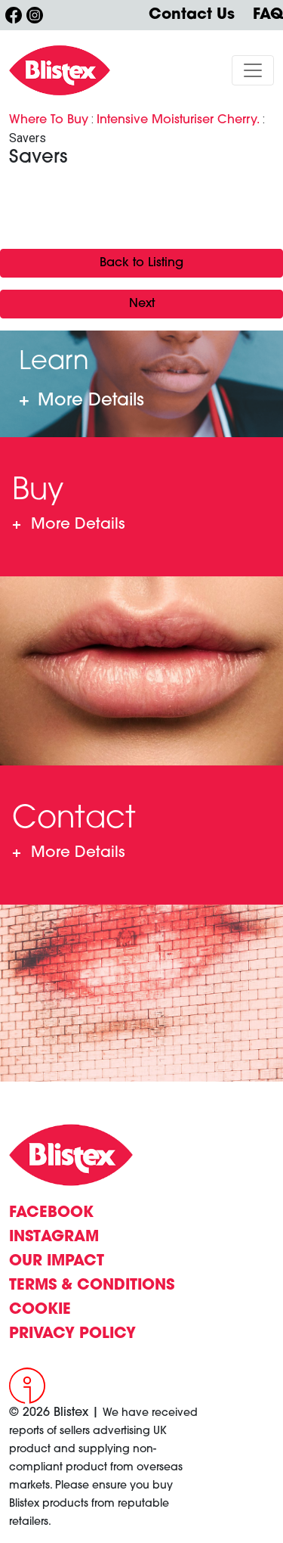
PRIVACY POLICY (72, 1334)
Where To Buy (48, 120)
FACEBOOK (51, 1213)
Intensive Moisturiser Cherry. (178, 120)
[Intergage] (35, 1386)
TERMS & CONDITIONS (91, 1285)
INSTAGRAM (54, 1237)
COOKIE (40, 1310)
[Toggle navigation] (253, 70)
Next (142, 304)
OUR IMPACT (56, 1261)
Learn (81, 401)
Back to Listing (141, 263)
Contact (68, 853)
